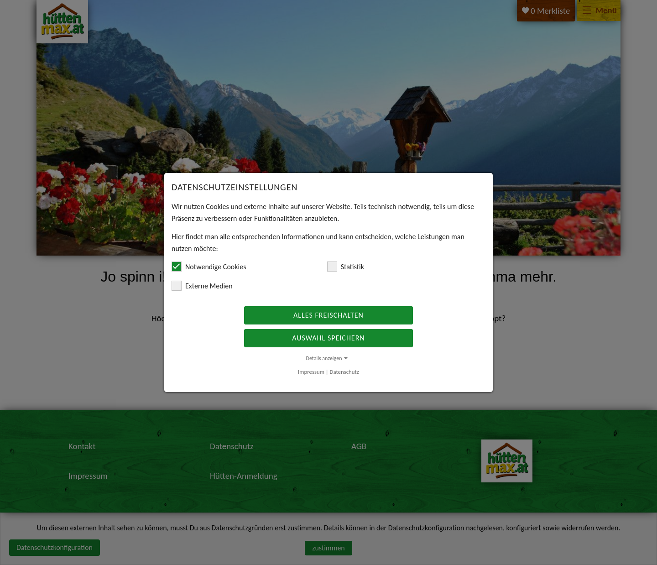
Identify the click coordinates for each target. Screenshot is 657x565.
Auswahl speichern (328, 338)
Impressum (311, 371)
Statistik (345, 267)
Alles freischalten (328, 315)
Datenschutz (344, 371)
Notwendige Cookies (209, 267)
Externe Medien (202, 286)
